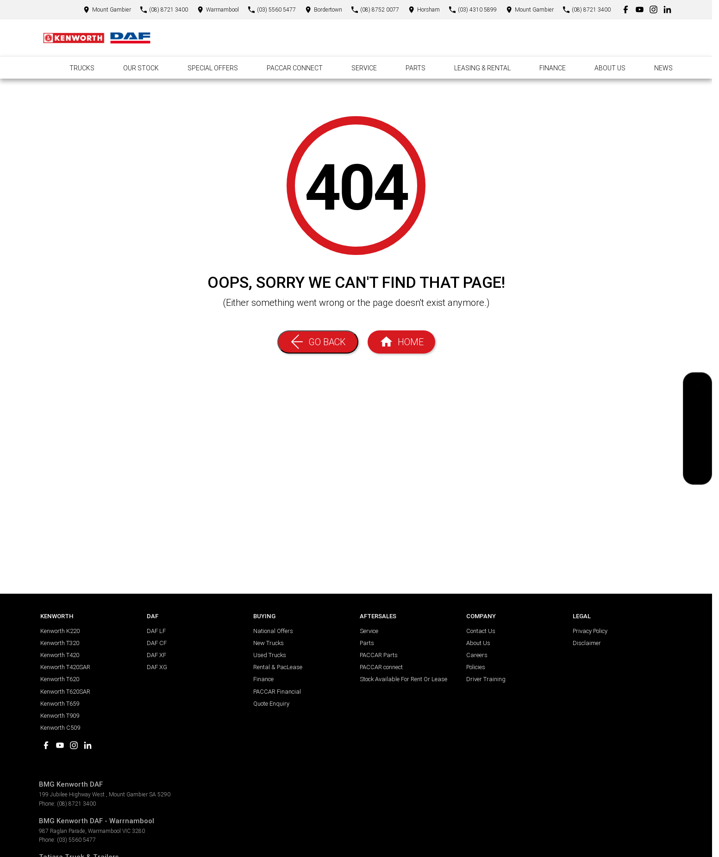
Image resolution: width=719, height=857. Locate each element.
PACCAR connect (381, 667)
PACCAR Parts (379, 655)
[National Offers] (697, 428)
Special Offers (213, 68)
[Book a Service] (697, 407)
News (663, 68)
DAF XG (157, 667)
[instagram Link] (653, 9)
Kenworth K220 (60, 631)
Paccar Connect (295, 68)
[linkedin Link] (667, 9)
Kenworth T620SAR (65, 692)
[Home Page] (97, 38)
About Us (609, 68)
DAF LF (156, 631)
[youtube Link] (639, 9)
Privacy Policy (590, 631)
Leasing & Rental (482, 68)
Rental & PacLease (277, 667)
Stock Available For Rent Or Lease (403, 679)
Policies (475, 667)
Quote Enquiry (271, 704)
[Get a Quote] (697, 387)
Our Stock (141, 68)
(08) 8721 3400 (76, 803)
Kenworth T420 (59, 655)
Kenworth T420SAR (65, 667)
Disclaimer (587, 643)
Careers (477, 655)
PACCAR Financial (277, 692)
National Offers (273, 631)
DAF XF (156, 655)
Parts (415, 68)
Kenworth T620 (59, 679)
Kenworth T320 (59, 643)
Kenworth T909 (59, 716)
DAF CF (157, 643)
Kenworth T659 (59, 704)
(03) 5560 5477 (76, 839)
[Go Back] (317, 342)
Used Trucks (269, 655)
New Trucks (268, 643)
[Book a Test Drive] (697, 449)
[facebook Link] (625, 9)
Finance (552, 68)
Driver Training (486, 679)
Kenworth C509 (60, 728)
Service (364, 68)
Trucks (81, 68)
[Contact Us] (107, 9)
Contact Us (480, 631)
